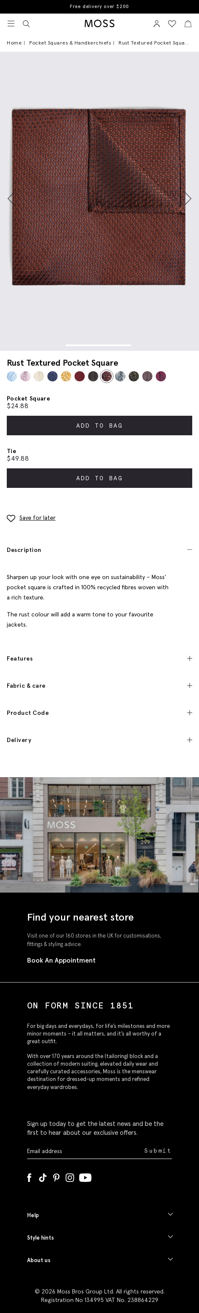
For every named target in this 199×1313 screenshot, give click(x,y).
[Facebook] (29, 1176)
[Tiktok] (43, 1176)
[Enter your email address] (85, 1151)
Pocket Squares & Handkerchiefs (70, 42)
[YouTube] (85, 1176)
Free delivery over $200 (99, 6)
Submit (158, 1150)
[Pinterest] (56, 1176)
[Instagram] (70, 1176)
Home (14, 42)
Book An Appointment (61, 960)
